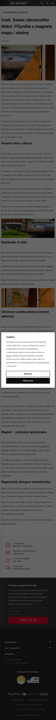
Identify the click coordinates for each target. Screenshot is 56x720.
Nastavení (28, 374)
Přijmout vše (28, 381)
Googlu (8, 356)
